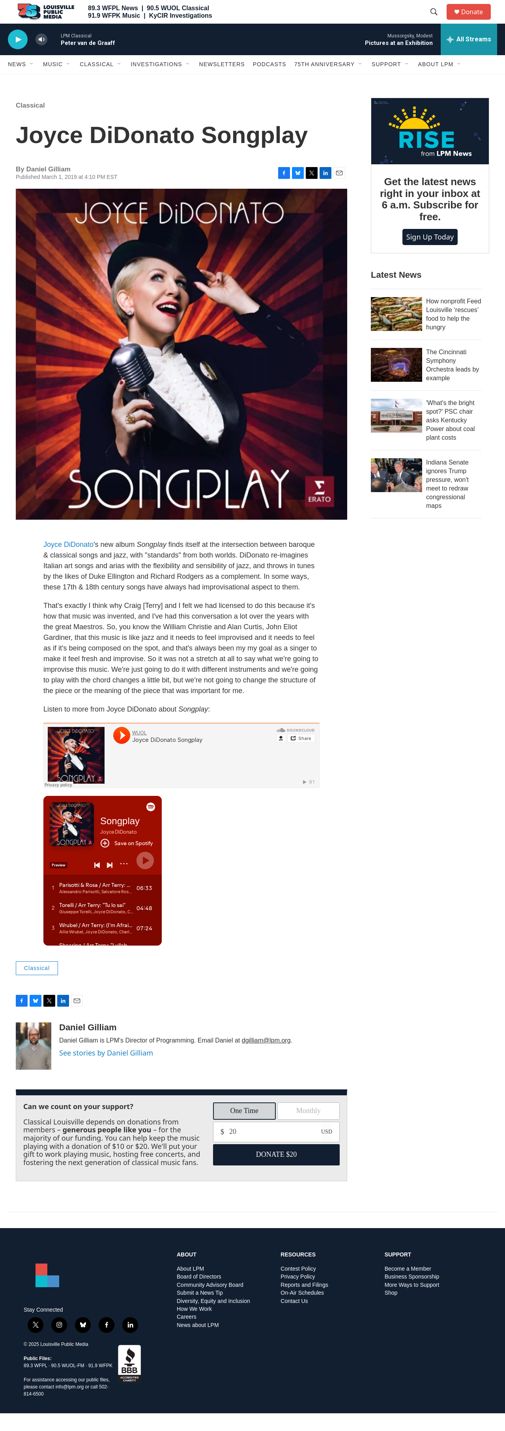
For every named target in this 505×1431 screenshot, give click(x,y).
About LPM (436, 82)
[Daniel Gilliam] (33, 1063)
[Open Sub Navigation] (32, 82)
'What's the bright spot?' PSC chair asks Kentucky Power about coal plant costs (450, 438)
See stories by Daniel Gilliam (106, 1070)
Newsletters (222, 82)
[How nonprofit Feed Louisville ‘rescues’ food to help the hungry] (396, 332)
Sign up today (430, 254)
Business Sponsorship (412, 1294)
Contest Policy (298, 1287)
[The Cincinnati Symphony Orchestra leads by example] (396, 383)
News (17, 82)
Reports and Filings (304, 1303)
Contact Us (294, 1319)
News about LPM (198, 1343)
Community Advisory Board (210, 1303)
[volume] (41, 57)
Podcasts (269, 82)
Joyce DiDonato (68, 562)
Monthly (308, 1128)
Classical (97, 82)
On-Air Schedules (302, 1311)
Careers (186, 1335)
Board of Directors (199, 1294)
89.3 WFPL (35, 1383)
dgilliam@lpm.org (266, 1058)
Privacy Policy (298, 1294)
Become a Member (408, 1287)
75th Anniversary (324, 82)
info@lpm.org (70, 1404)
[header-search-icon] (437, 20)
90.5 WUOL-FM (67, 1383)
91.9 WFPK (100, 1383)
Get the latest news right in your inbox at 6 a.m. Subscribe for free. (430, 217)
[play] (17, 57)
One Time (244, 1128)
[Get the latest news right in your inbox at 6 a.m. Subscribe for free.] (430, 149)
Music (53, 82)
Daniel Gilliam (88, 1045)
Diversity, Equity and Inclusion (213, 1319)
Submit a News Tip (200, 1311)
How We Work (194, 1327)
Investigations (156, 82)
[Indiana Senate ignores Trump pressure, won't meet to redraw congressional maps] (396, 493)
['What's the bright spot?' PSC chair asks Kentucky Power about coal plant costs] (396, 433)
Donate (477, 21)
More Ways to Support (412, 1303)
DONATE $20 (276, 1172)
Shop (391, 1311)
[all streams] (469, 57)
